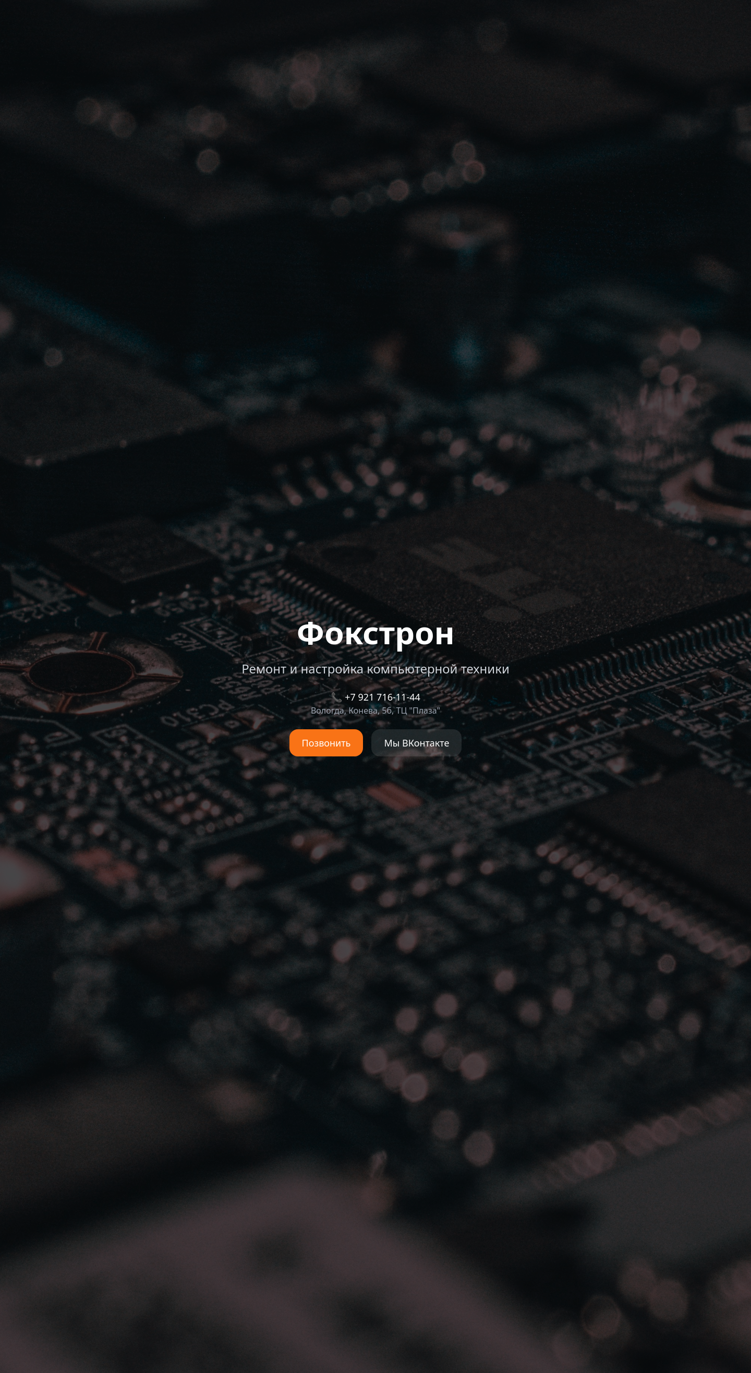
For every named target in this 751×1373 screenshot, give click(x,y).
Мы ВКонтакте (416, 743)
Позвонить (326, 743)
